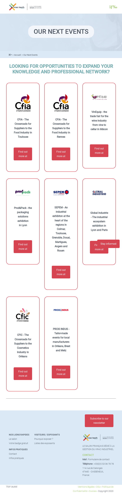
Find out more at (22, 154)
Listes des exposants (44, 443)
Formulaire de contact (99, 459)
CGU (98, 487)
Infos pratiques (18, 449)
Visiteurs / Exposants (47, 434)
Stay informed (108, 243)
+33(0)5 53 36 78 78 (104, 464)
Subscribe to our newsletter (99, 420)
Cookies (93, 491)
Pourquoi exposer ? (43, 439)
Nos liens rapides (19, 434)
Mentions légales (86, 487)
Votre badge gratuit (18, 443)
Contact (13, 454)
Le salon (13, 439)
